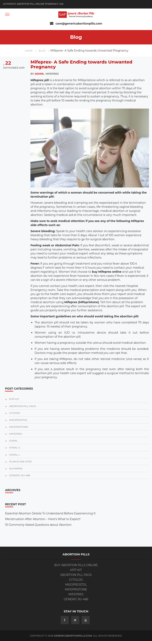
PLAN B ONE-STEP (20, 461)
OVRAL (13, 440)
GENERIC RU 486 (19, 475)
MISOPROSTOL (18, 419)
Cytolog (76, 580)
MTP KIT (14, 399)
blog (44, 50)
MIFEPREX (15, 433)
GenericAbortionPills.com (73, 635)
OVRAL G (14, 447)
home (30, 50)
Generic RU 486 (76, 599)
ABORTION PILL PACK (22, 406)
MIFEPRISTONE (18, 426)
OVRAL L (14, 454)
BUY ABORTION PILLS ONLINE (76, 565)
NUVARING (16, 468)
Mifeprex (75, 594)
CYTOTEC (14, 413)
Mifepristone (76, 589)
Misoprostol (76, 584)
